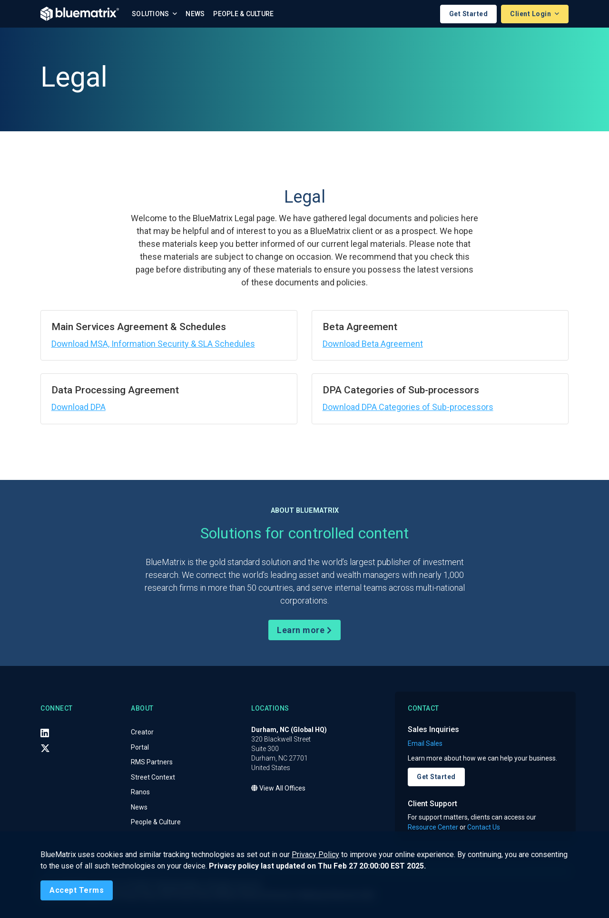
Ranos (140, 792)
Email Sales (425, 743)
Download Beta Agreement (373, 344)
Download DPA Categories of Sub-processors (408, 407)
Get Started (468, 14)
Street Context (153, 777)
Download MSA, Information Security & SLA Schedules (153, 344)
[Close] (76, 890)
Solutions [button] (151, 14)
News (195, 14)
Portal (140, 747)
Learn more (304, 630)
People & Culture (243, 14)
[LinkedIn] (44, 733)
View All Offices (278, 788)
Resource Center (433, 827)
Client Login (531, 14)
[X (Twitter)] (45, 748)
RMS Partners (152, 762)
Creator (142, 732)
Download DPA (78, 407)
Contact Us (483, 827)
